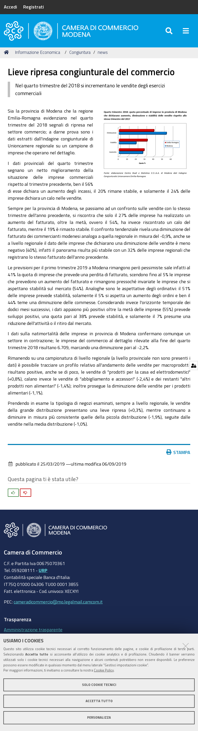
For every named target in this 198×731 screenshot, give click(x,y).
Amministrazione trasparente (33, 629)
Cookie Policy (104, 670)
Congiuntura (79, 52)
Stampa (179, 452)
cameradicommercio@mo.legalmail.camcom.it (58, 601)
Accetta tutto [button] (99, 701)
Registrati (33, 6)
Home (7, 52)
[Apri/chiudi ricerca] (169, 31)
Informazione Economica (37, 52)
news (103, 52)
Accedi (10, 6)
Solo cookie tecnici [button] (99, 684)
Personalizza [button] (99, 717)
